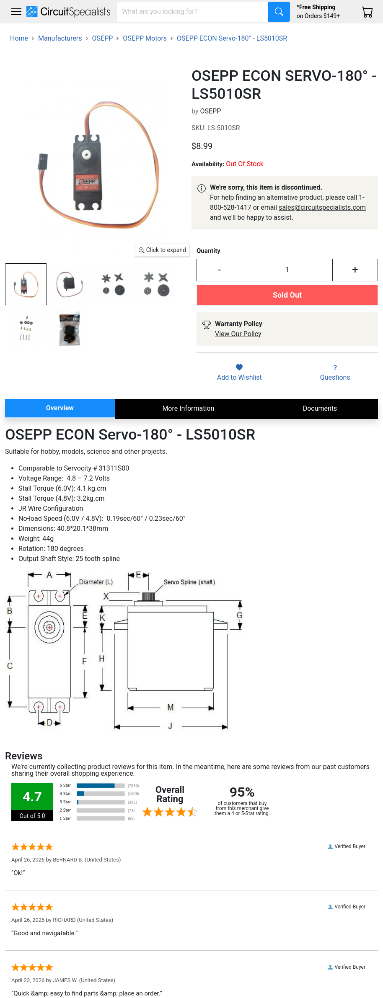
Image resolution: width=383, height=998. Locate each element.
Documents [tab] (320, 408)
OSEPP (102, 38)
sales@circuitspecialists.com (322, 207)
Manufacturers (60, 38)
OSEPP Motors (145, 38)
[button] (16, 12)
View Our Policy (238, 334)
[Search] (193, 12)
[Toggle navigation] (16, 12)
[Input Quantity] (287, 270)
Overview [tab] (60, 408)
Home (19, 38)
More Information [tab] (188, 408)
